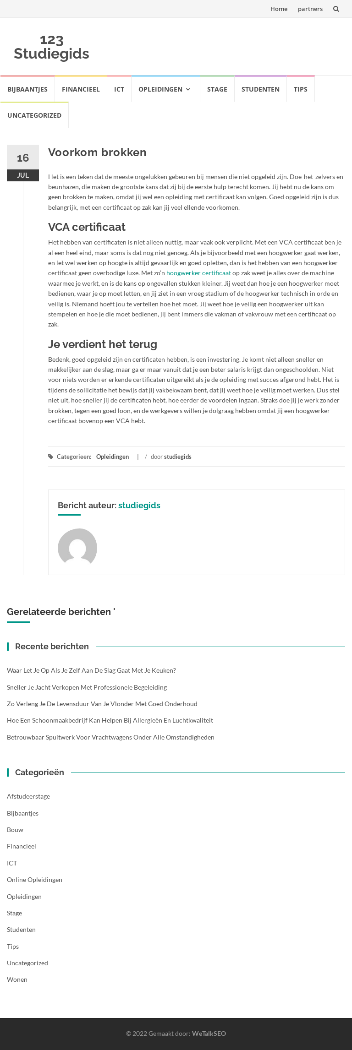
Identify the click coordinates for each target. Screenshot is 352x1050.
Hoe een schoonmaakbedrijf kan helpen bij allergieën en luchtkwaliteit (110, 720)
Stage (217, 89)
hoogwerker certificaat (198, 273)
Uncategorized (34, 115)
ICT (119, 89)
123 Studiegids (51, 46)
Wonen (17, 979)
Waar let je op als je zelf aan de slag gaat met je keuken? (91, 670)
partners (310, 9)
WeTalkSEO (209, 1033)
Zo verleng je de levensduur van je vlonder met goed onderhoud (102, 703)
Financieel (81, 89)
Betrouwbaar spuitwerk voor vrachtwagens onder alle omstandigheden (110, 737)
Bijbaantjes (27, 89)
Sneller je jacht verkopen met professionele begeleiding (87, 687)
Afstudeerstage (28, 796)
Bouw (15, 829)
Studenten (261, 89)
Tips (301, 89)
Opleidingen (160, 89)
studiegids (178, 456)
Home (278, 9)
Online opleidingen (34, 879)
